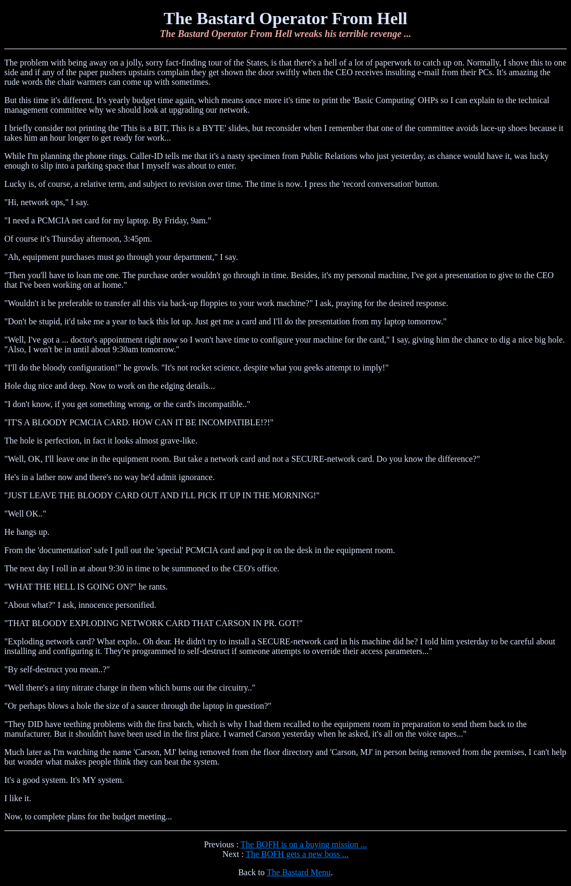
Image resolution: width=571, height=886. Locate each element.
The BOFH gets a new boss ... (297, 854)
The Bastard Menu (298, 872)
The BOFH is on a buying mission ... (304, 844)
